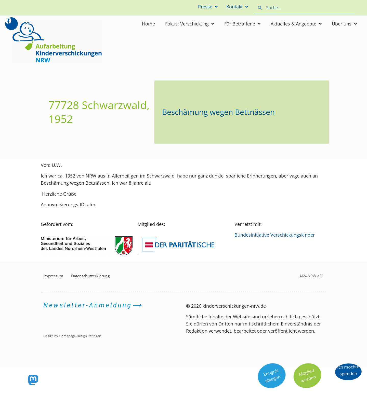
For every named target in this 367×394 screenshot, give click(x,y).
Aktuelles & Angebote (296, 24)
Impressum (53, 275)
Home (148, 24)
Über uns (344, 24)
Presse (206, 7)
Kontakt (236, 7)
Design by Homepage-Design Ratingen (72, 336)
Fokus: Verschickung (189, 24)
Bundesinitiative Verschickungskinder (274, 235)
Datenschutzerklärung (90, 275)
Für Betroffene (242, 24)
